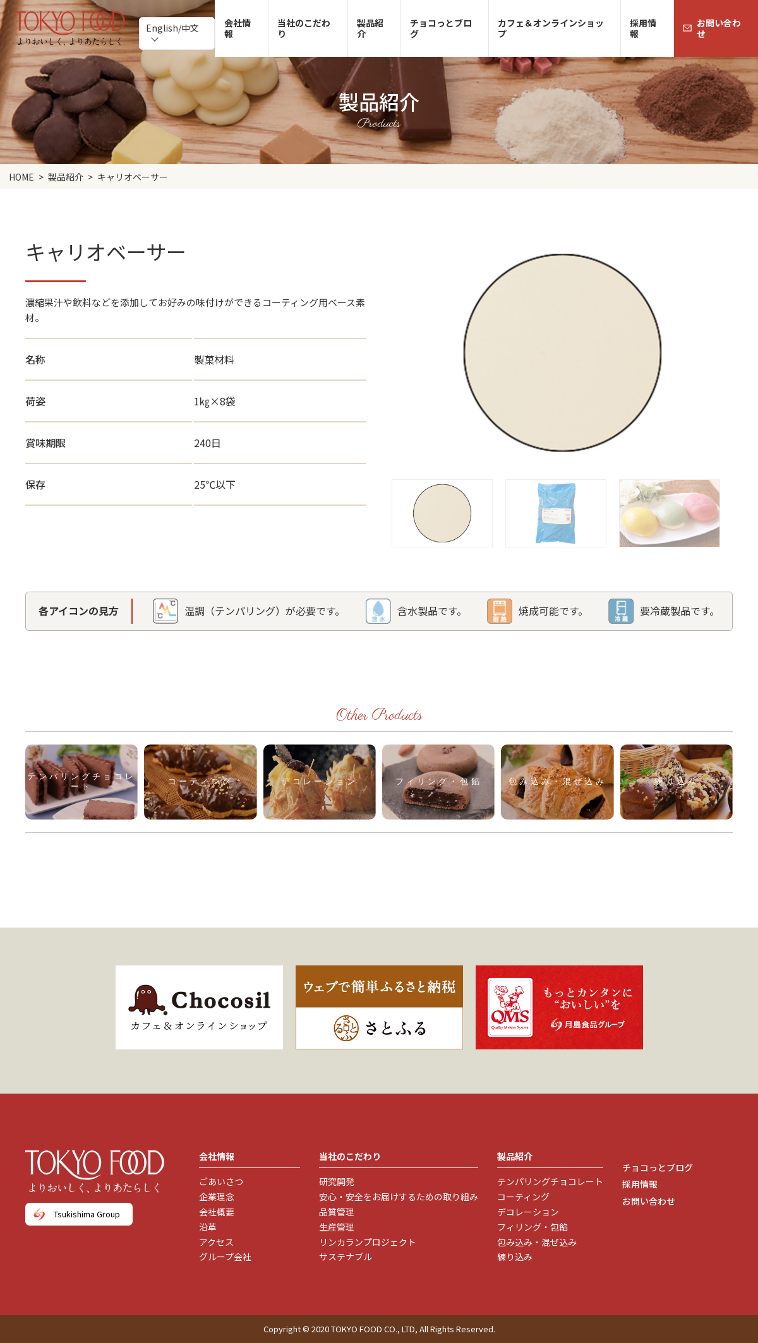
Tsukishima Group (87, 1214)
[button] (442, 507)
